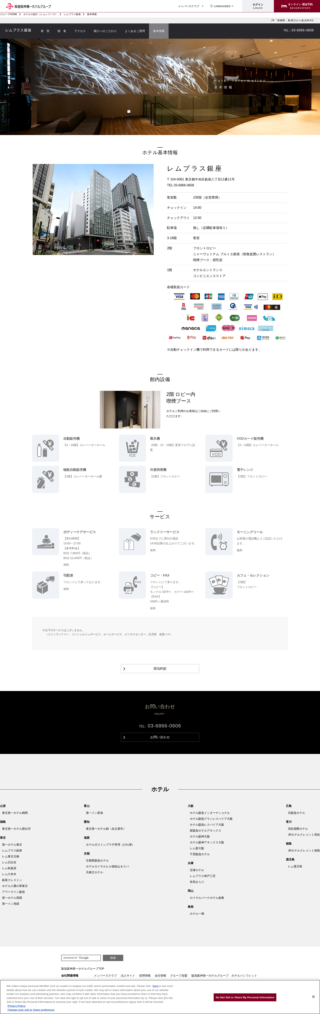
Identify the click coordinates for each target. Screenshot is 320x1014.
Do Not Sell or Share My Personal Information (245, 997)
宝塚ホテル (197, 870)
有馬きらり (197, 881)
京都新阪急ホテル (97, 860)
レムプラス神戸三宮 (203, 876)
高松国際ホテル (298, 828)
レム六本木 (9, 874)
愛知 (87, 821)
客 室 (45, 31)
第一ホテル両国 (12, 897)
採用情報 (145, 975)
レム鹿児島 (295, 866)
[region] (160, 997)
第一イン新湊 (94, 812)
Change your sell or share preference (31, 1009)
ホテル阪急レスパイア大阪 (207, 824)
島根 (190, 906)
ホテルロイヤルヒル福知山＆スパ (107, 866)
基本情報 (158, 31)
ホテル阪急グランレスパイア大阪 (211, 818)
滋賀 (87, 837)
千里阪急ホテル (200, 854)
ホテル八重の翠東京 (15, 886)
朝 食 (62, 31)
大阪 (190, 805)
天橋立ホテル (94, 872)
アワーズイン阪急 (13, 891)
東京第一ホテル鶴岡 (15, 812)
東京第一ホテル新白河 (16, 828)
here (156, 986)
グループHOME (8, 14)
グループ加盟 (178, 975)
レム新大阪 (197, 848)
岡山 (190, 890)
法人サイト (128, 975)
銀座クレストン (12, 880)
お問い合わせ (276, 30)
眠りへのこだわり (105, 31)
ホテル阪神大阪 (200, 836)
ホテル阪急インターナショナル (210, 812)
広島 (289, 805)
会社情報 (160, 975)
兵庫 (190, 863)
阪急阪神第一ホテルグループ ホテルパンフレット (224, 975)
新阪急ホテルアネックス (205, 830)
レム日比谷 (9, 862)
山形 (3, 805)
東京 (3, 837)
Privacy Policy (17, 1005)
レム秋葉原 (9, 868)
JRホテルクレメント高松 (304, 834)
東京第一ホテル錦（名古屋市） (106, 828)
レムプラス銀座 (72, 14)
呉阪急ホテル (296, 812)
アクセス (80, 31)
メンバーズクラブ (188, 6)
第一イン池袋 (10, 903)
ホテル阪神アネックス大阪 (207, 842)
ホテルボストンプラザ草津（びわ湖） (110, 844)
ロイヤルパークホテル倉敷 (207, 897)
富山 (87, 805)
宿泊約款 (160, 668)
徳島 (289, 843)
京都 (87, 853)
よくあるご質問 (135, 31)
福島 (3, 821)
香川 (289, 821)
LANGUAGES (220, 6)
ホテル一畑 (197, 913)
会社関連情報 (69, 975)
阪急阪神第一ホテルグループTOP (82, 968)
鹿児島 (290, 859)
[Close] (313, 996)
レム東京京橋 (10, 856)
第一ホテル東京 (12, 844)
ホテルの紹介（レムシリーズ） (40, 14)
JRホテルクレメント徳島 (304, 850)
